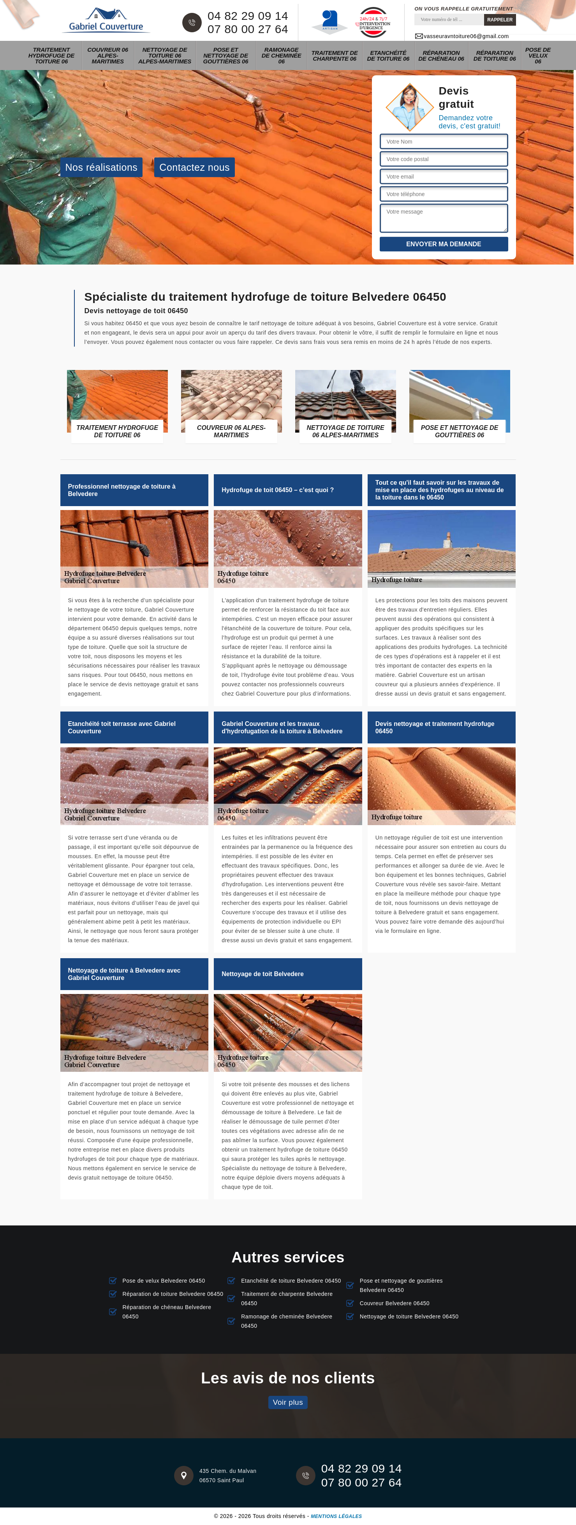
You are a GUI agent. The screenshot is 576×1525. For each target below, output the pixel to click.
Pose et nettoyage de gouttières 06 (225, 55)
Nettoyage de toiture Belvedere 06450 (409, 1316)
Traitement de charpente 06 (335, 55)
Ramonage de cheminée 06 (281, 55)
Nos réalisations (101, 166)
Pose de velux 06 (538, 55)
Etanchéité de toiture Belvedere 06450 (291, 1281)
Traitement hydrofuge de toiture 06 (51, 55)
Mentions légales (336, 1516)
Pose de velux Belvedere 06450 (164, 1281)
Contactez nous (194, 166)
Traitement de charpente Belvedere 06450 (287, 1298)
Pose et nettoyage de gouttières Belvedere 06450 (401, 1285)
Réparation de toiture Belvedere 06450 (173, 1294)
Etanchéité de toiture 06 (388, 55)
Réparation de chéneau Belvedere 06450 (167, 1312)
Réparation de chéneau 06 (441, 55)
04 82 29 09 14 (248, 16)
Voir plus (288, 1402)
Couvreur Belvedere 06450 (395, 1303)
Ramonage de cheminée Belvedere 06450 (286, 1321)
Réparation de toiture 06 (495, 55)
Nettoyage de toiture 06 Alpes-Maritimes (164, 55)
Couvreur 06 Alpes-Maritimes (107, 55)
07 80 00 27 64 (248, 29)
